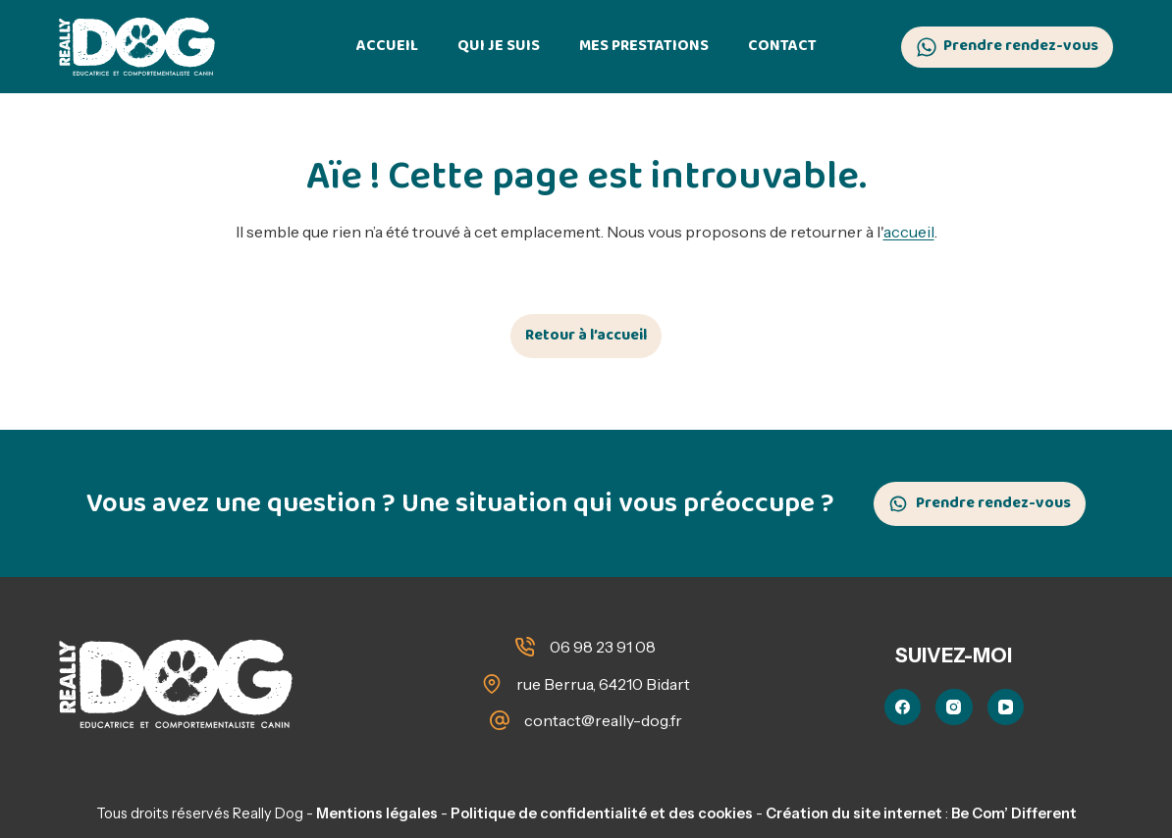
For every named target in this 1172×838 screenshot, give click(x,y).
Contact (782, 45)
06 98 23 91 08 (603, 646)
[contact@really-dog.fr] (499, 720)
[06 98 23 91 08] (525, 646)
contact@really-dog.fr (603, 720)
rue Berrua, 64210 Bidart (603, 684)
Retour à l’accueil (586, 335)
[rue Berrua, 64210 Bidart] (492, 684)
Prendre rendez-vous (1007, 45)
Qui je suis (498, 45)
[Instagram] (954, 707)
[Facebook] (903, 707)
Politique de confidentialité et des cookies (602, 813)
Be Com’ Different (1014, 813)
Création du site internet (854, 813)
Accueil (387, 45)
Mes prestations (644, 45)
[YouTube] (1006, 707)
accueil (908, 231)
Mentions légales (377, 813)
